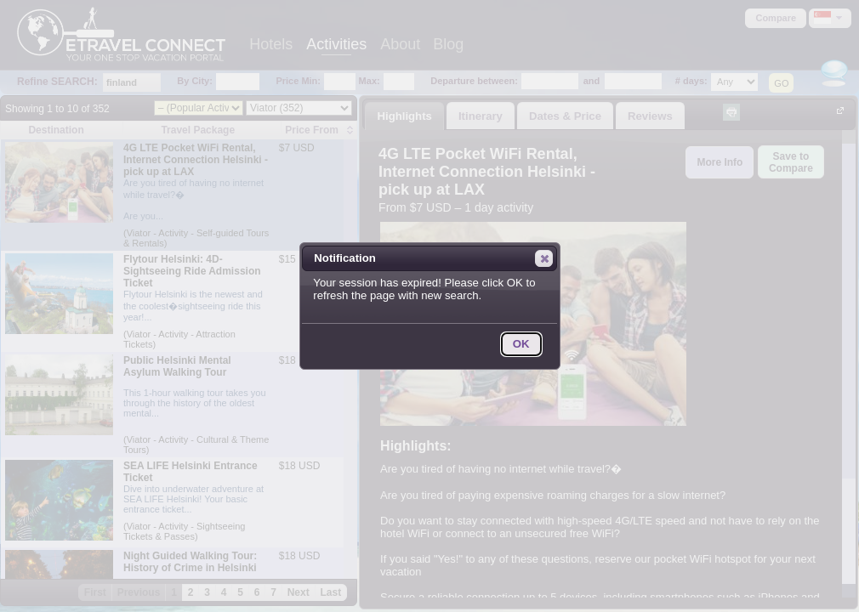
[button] (544, 258)
